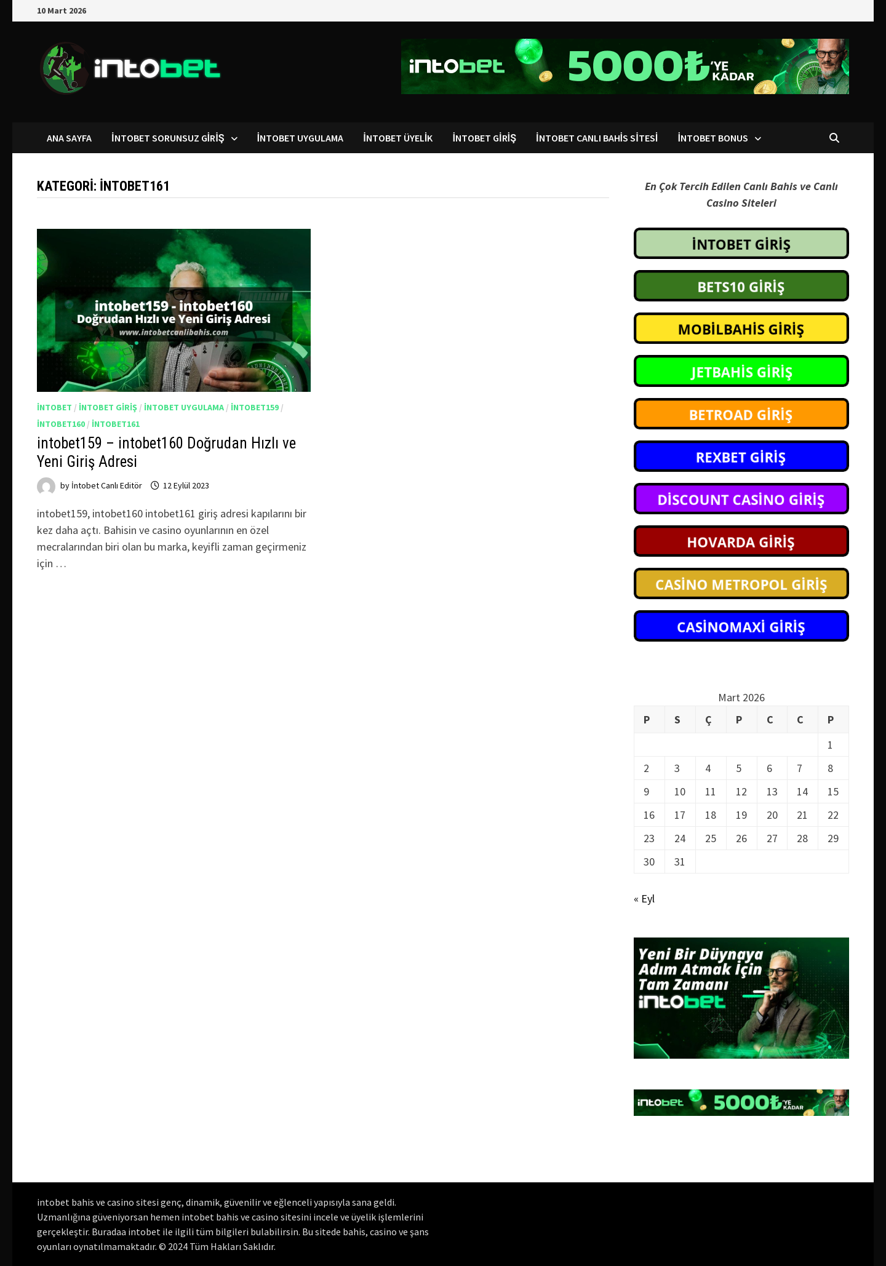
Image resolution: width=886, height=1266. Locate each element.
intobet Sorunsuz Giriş (168, 138)
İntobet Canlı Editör (106, 485)
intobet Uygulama (300, 138)
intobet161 (116, 423)
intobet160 (61, 423)
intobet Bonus (712, 138)
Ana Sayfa (69, 138)
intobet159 (255, 407)
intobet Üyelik (398, 138)
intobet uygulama (184, 407)
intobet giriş (108, 407)
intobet (54, 407)
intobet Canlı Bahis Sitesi (597, 138)
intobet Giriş (484, 138)
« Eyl (644, 898)
